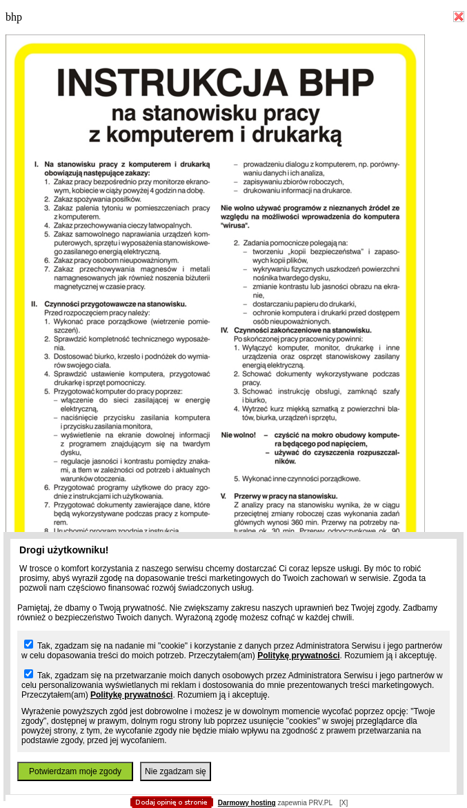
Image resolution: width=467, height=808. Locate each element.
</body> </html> (226, 69)
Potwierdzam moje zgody (75, 771)
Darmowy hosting (247, 803)
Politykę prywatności (298, 655)
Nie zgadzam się (175, 771)
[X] (343, 803)
